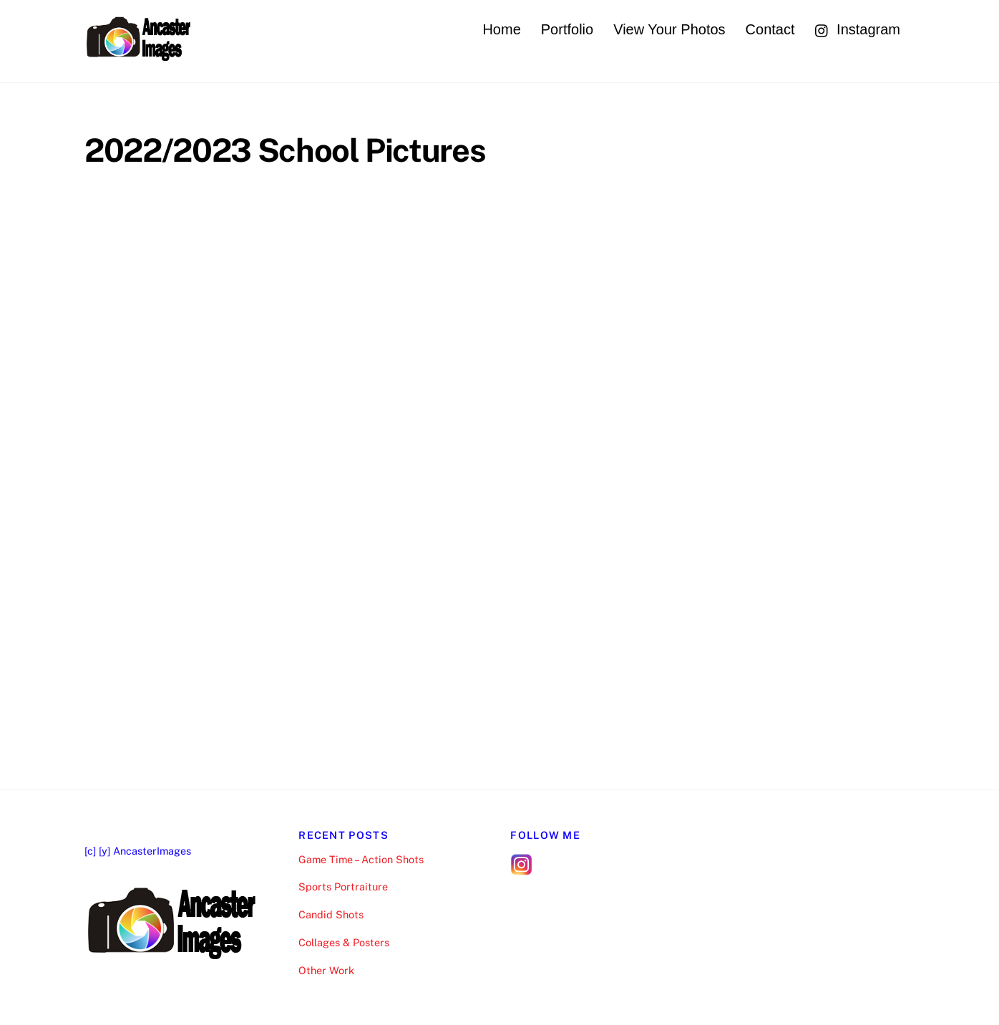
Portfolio (567, 29)
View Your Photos (669, 29)
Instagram (857, 29)
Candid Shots (331, 914)
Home (501, 29)
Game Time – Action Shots (361, 859)
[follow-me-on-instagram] (521, 863)
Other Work (326, 970)
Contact (770, 29)
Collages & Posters (343, 942)
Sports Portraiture (343, 886)
